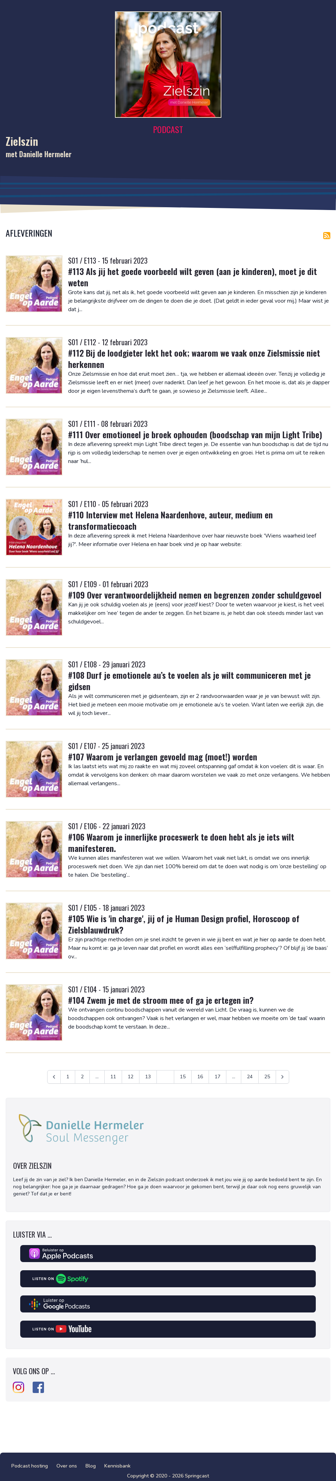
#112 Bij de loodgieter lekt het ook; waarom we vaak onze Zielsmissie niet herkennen (194, 358)
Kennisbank (117, 1466)
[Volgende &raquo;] (282, 1077)
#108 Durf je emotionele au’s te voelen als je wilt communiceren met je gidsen (189, 680)
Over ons (66, 1466)
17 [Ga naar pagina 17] (217, 1076)
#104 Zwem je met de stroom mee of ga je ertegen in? (161, 999)
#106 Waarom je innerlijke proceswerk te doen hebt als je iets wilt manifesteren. (181, 842)
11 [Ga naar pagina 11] (113, 1076)
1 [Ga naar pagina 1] (67, 1076)
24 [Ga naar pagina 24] (250, 1076)
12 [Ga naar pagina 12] (130, 1076)
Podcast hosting (29, 1466)
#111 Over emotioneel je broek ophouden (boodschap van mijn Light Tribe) (195, 434)
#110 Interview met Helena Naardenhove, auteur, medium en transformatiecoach (170, 520)
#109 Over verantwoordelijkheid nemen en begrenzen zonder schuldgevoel (194, 594)
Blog (91, 1466)
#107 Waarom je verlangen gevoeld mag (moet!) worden (162, 756)
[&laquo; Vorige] (54, 1077)
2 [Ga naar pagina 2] (82, 1076)
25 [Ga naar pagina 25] (267, 1076)
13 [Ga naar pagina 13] (148, 1076)
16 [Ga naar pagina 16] (200, 1076)
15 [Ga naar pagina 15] (183, 1076)
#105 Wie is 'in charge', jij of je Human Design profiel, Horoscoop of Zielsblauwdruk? (183, 924)
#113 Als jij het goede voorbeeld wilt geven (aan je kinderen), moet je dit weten (192, 277)
